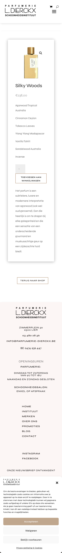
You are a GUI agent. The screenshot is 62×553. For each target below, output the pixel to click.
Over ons (29, 421)
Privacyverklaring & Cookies (29, 548)
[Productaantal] (20, 169)
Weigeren (31, 530)
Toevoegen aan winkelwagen (31, 179)
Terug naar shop (32, 280)
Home (26, 406)
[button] (57, 482)
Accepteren (31, 521)
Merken (28, 416)
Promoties (31, 426)
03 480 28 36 (31, 335)
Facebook (30, 458)
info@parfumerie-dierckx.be (31, 341)
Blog (26, 431)
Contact (29, 436)
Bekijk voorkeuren (31, 539)
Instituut (30, 411)
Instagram (31, 453)
